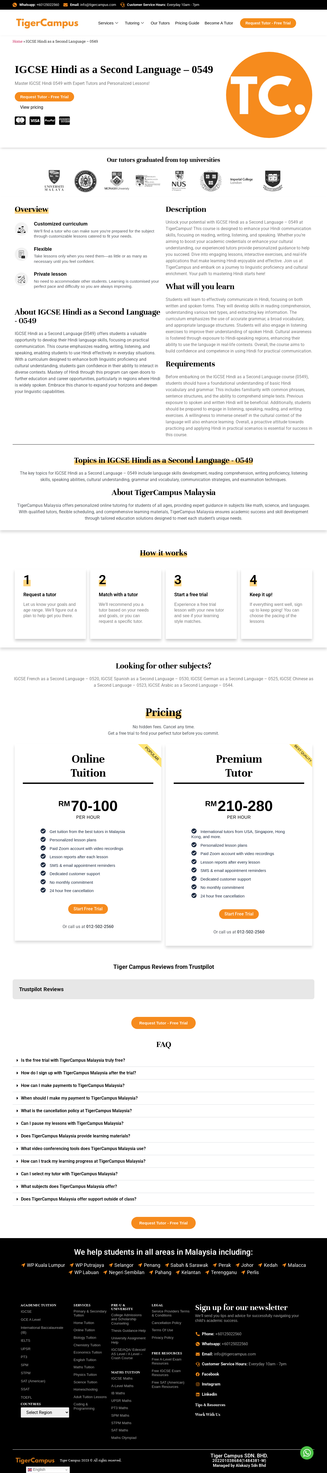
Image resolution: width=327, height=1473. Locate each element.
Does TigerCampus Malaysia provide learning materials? (75, 1136)
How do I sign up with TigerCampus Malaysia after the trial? (78, 1072)
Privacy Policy (162, 1338)
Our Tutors (160, 23)
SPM (24, 1365)
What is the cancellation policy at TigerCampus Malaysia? (76, 1110)
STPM (25, 1373)
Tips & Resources (210, 1404)
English (36, 1469)
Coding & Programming (84, 1406)
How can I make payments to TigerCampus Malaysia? (73, 1085)
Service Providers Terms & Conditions (171, 1313)
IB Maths (118, 1393)
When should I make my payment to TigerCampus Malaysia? (79, 1098)
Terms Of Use (162, 1330)
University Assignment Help (128, 1340)
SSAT (25, 1389)
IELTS (25, 1341)
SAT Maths (119, 1430)
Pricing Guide (187, 23)
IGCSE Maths (121, 1378)
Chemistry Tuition (87, 1345)
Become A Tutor (219, 23)
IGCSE (26, 1312)
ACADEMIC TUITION (38, 1305)
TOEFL (26, 1397)
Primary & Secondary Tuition (90, 1313)
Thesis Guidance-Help (128, 1331)
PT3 (24, 1357)
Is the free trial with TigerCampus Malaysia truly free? (73, 1060)
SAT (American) (33, 1381)
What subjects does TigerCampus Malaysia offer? (69, 1186)
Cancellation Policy (166, 1323)
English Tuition (85, 1360)
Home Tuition (84, 1323)
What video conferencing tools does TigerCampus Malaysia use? (83, 1148)
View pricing (31, 107)
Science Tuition (85, 1382)
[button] (12, 1004)
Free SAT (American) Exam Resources (168, 1384)
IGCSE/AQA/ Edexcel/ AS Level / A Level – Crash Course (128, 1354)
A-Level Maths (122, 1386)
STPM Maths (121, 1423)
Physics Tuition (85, 1375)
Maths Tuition (84, 1367)
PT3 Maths (119, 1408)
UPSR (25, 1349)
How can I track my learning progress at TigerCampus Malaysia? (83, 1161)
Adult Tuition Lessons (90, 1397)
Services (108, 23)
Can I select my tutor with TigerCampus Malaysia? (69, 1173)
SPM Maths (120, 1415)
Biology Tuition (85, 1338)
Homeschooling (86, 1389)
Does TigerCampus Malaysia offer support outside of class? (78, 1199)
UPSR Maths (121, 1401)
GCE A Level (31, 1320)
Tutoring (135, 23)
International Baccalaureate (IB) (42, 1330)
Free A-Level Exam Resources (166, 1361)
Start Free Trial (88, 908)
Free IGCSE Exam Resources (166, 1373)
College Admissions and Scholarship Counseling (126, 1319)
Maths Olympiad (123, 1438)
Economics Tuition (88, 1352)
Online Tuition (84, 1330)
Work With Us (207, 1414)
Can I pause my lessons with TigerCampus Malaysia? (72, 1123)
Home (18, 41)
